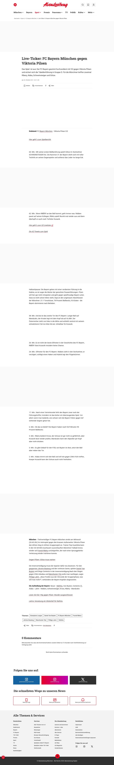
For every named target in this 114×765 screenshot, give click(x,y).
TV (14, 743)
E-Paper (57, 735)
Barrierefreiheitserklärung (82, 732)
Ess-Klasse (37, 737)
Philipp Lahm (34, 577)
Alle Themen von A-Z (39, 724)
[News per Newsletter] (54, 700)
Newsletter (37, 727)
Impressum (78, 724)
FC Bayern (16, 732)
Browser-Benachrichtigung (41, 735)
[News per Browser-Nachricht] (83, 700)
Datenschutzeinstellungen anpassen (85, 737)
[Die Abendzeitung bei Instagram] (54, 680)
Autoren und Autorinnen (61, 724)
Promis (15, 737)
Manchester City (55, 574)
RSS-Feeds (37, 732)
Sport (22, 18)
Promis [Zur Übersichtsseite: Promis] (47, 12)
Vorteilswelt (37, 740)
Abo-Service (58, 732)
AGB (76, 727)
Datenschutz (78, 730)
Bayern (15, 730)
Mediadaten (58, 740)
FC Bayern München (31, 18)
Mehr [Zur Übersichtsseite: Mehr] (90, 12)
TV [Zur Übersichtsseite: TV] (66, 12)
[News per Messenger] (26, 700)
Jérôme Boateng (28, 620)
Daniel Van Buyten (50, 615)
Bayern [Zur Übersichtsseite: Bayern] (29, 12)
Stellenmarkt (37, 748)
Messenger (37, 730)
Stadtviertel (16, 727)
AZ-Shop (57, 743)
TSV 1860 (16, 735)
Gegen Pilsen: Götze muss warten (42, 560)
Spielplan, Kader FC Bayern (41, 743)
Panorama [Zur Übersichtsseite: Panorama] (56, 12)
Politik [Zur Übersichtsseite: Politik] (73, 12)
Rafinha (59, 586)
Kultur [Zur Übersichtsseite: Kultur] (80, 12)
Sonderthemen (59, 748)
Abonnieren (58, 730)
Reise (14, 748)
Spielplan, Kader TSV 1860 (41, 745)
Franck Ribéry (43, 551)
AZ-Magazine (58, 745)
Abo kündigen (79, 735)
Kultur (15, 745)
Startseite (16, 18)
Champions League (36, 615)
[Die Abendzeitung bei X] (83, 680)
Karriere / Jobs (59, 727)
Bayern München (46, 131)
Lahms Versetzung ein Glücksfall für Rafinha (46, 601)
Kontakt (57, 737)
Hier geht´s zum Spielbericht (40, 139)
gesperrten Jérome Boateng (40, 569)
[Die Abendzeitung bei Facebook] (26, 680)
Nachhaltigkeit (17, 750)
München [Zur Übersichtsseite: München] (18, 12)
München (15, 724)
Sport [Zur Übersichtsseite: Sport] (37, 12)
